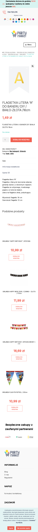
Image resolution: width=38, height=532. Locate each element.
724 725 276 (12, 12)
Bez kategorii (14, 151)
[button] (32, 66)
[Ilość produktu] (5, 139)
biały (7, 153)
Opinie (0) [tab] (6, 173)
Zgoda (11, 528)
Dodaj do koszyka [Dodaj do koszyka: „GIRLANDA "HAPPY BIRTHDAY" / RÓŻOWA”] (16, 257)
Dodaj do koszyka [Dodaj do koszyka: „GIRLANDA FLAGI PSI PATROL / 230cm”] (14, 408)
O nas (6, 475)
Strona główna (10, 52)
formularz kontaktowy (13, 493)
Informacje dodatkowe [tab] (11, 167)
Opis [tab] (4, 161)
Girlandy (23, 54)
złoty (12, 153)
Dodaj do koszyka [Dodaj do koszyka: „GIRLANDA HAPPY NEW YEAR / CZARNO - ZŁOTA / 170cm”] (19, 307)
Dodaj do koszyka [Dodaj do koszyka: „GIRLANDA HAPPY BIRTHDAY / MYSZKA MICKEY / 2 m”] (19, 358)
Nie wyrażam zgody (23, 528)
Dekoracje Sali (13, 54)
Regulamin (8, 478)
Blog (6, 472)
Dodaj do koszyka (21, 140)
